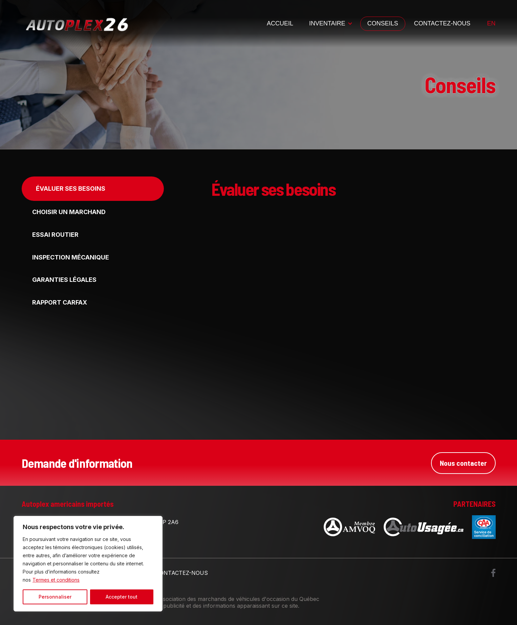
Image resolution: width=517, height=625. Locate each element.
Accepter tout (121, 597)
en (491, 23)
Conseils (382, 23)
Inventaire (327, 23)
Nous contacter (463, 462)
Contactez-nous (442, 23)
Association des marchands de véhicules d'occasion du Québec (237, 599)
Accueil (280, 23)
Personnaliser (55, 597)
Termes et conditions (56, 580)
